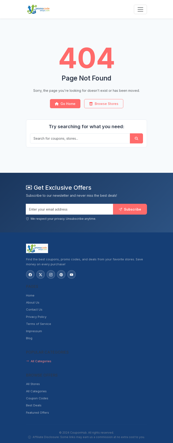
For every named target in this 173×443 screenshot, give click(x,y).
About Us (32, 302)
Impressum (34, 331)
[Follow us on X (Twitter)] (40, 274)
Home (30, 295)
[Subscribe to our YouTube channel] (71, 274)
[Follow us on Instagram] (51, 274)
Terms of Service (38, 324)
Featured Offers (37, 412)
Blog (29, 338)
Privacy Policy (36, 317)
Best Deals (33, 405)
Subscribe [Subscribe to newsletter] (130, 209)
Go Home (65, 104)
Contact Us (34, 309)
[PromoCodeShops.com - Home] (38, 9)
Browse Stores (103, 104)
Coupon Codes (37, 398)
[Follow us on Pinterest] (61, 274)
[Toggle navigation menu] (140, 9)
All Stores (33, 384)
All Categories (38, 361)
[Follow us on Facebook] (30, 274)
